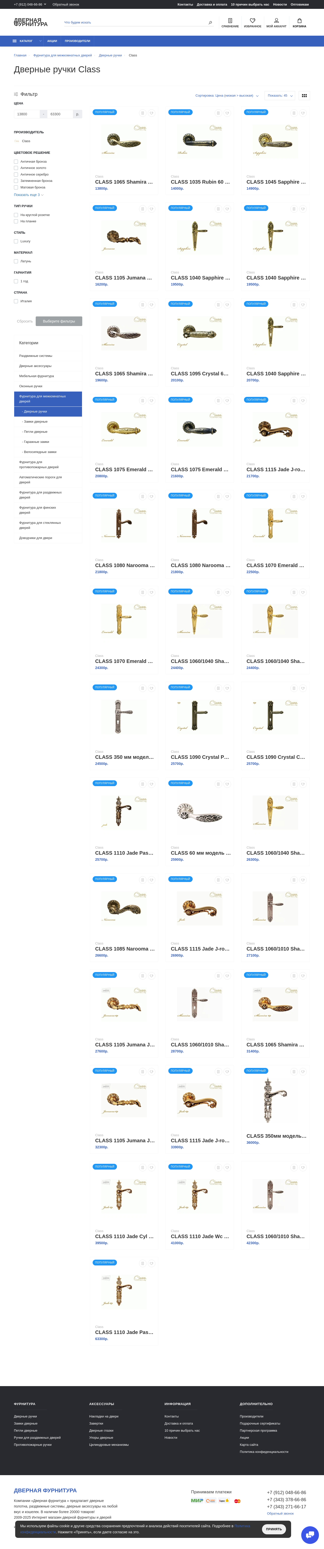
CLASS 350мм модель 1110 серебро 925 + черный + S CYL (277, 1136)
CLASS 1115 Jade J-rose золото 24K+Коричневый (201, 949)
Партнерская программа (258, 1430)
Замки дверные (25, 1423)
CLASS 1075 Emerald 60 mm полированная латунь (125, 469)
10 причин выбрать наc (250, 4)
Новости (280, 4)
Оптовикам (300, 4)
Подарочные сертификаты (260, 1423)
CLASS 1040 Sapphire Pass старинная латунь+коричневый (201, 278)
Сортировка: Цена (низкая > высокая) (224, 95)
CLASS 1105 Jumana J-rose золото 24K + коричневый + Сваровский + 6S (125, 1140)
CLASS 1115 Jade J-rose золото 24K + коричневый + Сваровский (201, 1140)
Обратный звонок (66, 4)
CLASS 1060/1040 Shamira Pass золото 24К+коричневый (201, 661)
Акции (52, 40)
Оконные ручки (30, 386)
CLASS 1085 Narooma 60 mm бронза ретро (125, 949)
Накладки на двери (104, 1416)
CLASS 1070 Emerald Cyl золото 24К (277, 565)
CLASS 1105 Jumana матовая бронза (125, 278)
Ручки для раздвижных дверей (37, 1437)
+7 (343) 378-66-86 (286, 1499)
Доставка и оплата (212, 4)
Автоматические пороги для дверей (40, 479)
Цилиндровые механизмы (109, 1445)
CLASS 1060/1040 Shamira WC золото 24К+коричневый (277, 853)
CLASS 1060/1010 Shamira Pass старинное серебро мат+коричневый (277, 949)
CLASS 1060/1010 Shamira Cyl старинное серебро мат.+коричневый (277, 1236)
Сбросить (25, 321)
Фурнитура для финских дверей (37, 510)
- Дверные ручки (33, 411)
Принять (274, 1529)
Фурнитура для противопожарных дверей (39, 464)
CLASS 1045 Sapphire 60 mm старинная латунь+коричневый (277, 182)
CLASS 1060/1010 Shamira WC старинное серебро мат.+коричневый (201, 1044)
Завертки (96, 1423)
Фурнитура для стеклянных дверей (40, 525)
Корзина (299, 23)
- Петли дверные (33, 432)
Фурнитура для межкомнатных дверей (42, 398)
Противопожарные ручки (33, 1445)
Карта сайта (249, 1445)
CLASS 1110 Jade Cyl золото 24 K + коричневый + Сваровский (125, 1236)
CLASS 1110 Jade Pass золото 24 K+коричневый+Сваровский (125, 1332)
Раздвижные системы (35, 356)
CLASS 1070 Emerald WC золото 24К (125, 661)
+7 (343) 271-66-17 (286, 1506)
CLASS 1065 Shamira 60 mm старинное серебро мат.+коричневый (125, 373)
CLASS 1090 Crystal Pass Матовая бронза (201, 757)
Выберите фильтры (59, 321)
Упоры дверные (101, 1437)
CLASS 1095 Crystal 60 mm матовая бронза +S (201, 373)
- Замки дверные (33, 421)
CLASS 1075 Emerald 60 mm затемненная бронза (201, 469)
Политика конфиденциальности (264, 1452)
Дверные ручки (25, 1416)
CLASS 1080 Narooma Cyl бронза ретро (125, 565)
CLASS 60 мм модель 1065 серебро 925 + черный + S (201, 853)
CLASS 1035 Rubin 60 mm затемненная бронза (201, 182)
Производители (77, 40)
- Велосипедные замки (37, 452)
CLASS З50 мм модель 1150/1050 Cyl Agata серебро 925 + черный (125, 757)
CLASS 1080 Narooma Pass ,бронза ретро (201, 565)
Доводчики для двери (35, 538)
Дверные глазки (101, 1430)
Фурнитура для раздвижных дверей (40, 494)
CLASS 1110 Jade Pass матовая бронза (125, 853)
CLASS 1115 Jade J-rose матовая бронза (277, 469)
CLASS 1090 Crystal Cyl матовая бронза (277, 757)
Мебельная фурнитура (36, 376)
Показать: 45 (277, 95)
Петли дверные (25, 1430)
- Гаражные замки (34, 442)
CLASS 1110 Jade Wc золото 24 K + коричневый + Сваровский (201, 1236)
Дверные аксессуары (35, 366)
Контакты (185, 4)
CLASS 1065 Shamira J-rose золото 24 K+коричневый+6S (277, 1044)
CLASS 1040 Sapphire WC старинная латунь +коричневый (277, 373)
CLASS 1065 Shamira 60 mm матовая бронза (125, 182)
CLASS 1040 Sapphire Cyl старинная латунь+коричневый (277, 278)
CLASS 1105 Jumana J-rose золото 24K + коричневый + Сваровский (125, 1044)
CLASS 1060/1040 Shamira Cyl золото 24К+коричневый (277, 661)
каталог (23, 40)
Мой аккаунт (277, 23)
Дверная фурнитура (31, 22)
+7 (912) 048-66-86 (28, 4)
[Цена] (27, 114)
